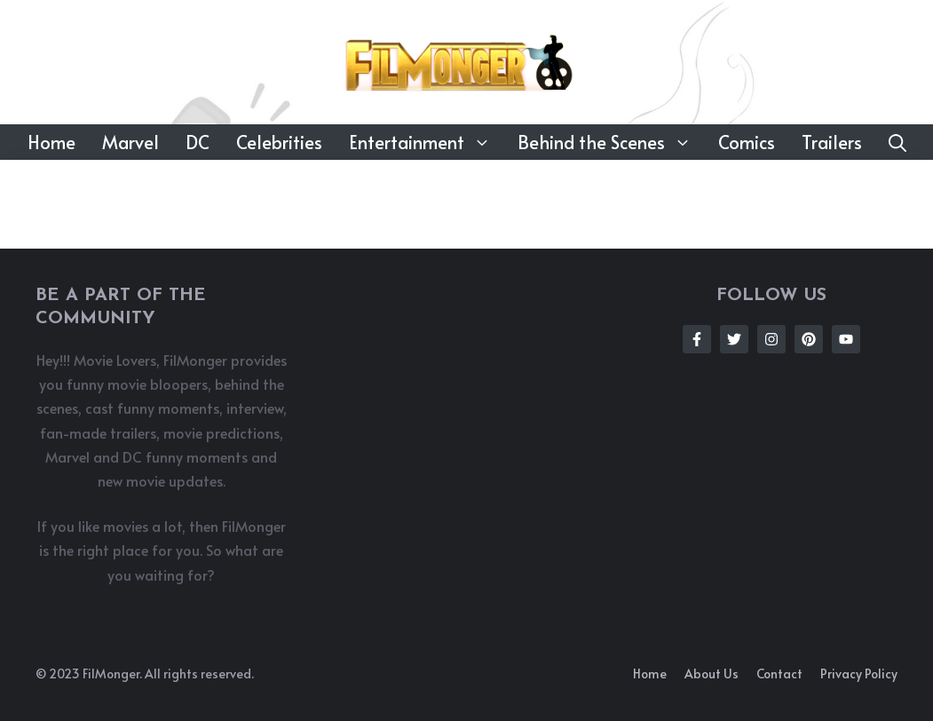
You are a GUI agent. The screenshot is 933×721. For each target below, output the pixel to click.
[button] (897, 142)
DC (198, 142)
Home (51, 142)
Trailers (832, 142)
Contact (779, 673)
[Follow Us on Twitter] (734, 339)
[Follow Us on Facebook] (697, 339)
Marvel (130, 142)
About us (711, 673)
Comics (746, 142)
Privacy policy (858, 673)
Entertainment (426, 142)
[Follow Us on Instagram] (771, 339)
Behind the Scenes (611, 142)
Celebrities (279, 142)
